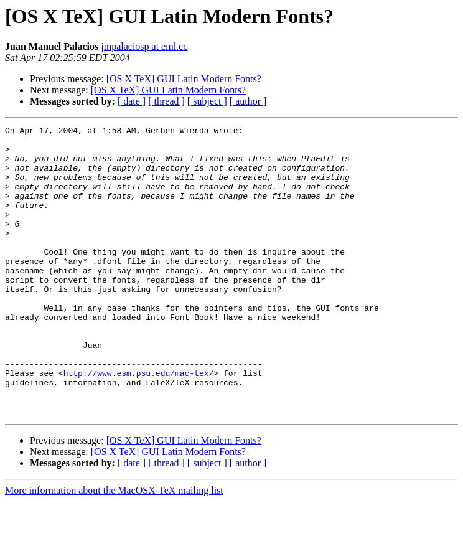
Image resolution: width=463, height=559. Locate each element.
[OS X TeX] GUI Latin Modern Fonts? (183, 78)
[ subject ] (207, 101)
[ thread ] (166, 101)
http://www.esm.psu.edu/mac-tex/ (138, 423)
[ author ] (248, 101)
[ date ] (132, 101)
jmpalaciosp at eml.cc (144, 46)
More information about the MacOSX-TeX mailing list (114, 548)
